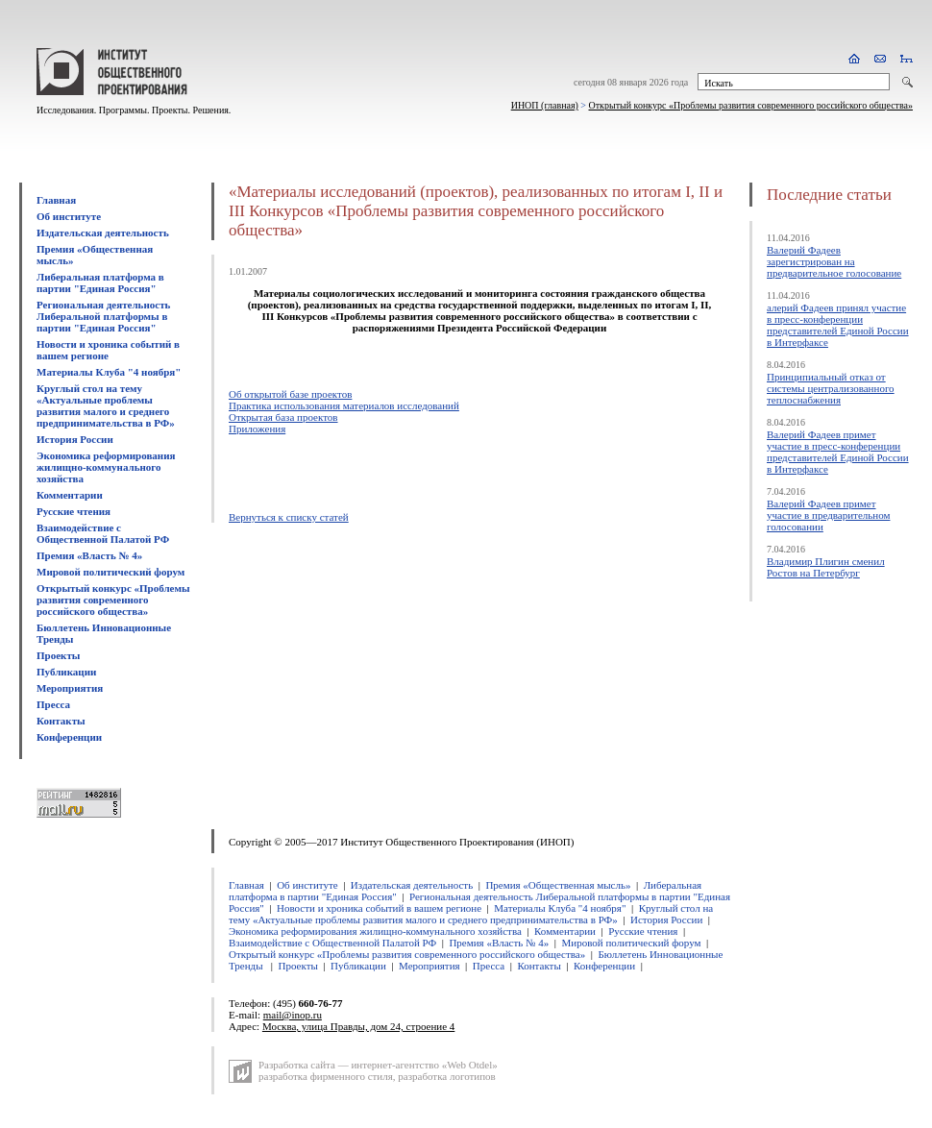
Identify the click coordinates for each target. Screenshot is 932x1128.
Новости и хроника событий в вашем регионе (108, 349)
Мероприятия (70, 688)
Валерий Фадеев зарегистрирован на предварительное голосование (834, 261)
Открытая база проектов (283, 417)
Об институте (69, 216)
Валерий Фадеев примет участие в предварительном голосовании (828, 515)
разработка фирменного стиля (325, 1076)
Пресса (53, 704)
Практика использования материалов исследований (344, 405)
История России (75, 439)
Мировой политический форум (110, 571)
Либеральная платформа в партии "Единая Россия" (100, 282)
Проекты (58, 655)
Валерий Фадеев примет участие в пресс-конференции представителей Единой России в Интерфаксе (838, 452)
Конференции (69, 737)
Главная (56, 200)
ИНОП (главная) (544, 105)
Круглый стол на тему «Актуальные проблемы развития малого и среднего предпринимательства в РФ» (106, 405)
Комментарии (70, 495)
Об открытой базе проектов (290, 394)
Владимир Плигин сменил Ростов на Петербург (826, 566)
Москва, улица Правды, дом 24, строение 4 (358, 1026)
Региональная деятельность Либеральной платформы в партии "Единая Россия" (103, 316)
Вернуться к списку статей (289, 517)
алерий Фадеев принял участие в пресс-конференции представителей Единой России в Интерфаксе (838, 325)
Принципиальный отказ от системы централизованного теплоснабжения (831, 388)
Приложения (257, 428)
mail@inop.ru (292, 1014)
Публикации (66, 671)
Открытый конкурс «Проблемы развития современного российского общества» (751, 105)
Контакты (61, 720)
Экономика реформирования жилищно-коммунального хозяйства (106, 467)
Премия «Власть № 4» (89, 555)
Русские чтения (73, 511)
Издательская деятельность (103, 232)
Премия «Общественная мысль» (557, 885)
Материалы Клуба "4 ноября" (109, 372)
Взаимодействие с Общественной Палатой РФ (103, 533)
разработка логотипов (447, 1076)
